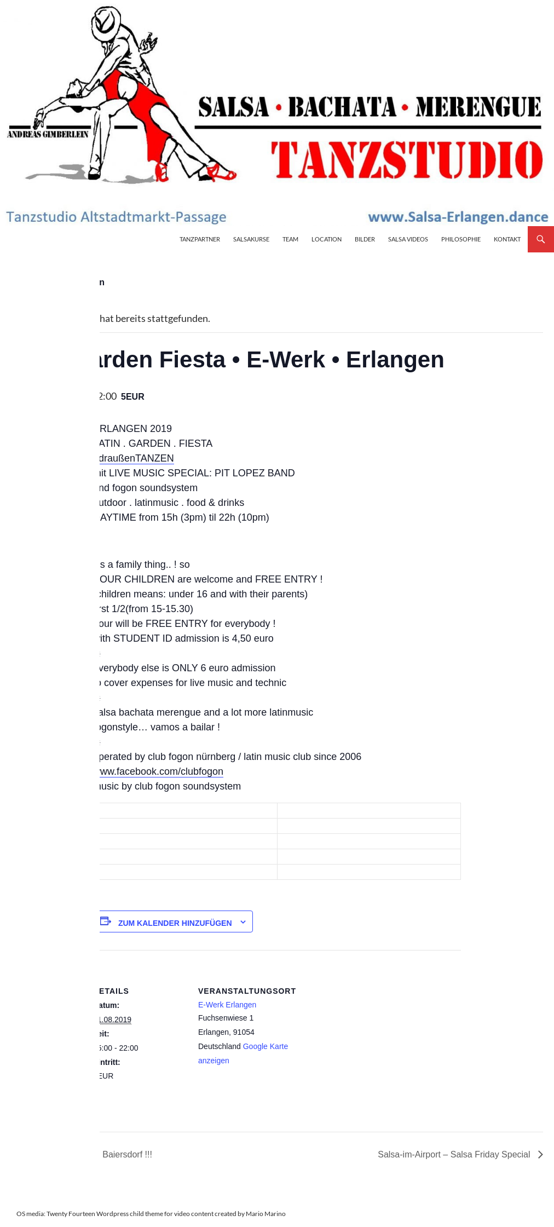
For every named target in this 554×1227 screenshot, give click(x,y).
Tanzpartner (200, 239)
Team (290, 239)
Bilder (365, 239)
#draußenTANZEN (133, 458)
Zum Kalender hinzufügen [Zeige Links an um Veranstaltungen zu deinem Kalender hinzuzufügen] (175, 923)
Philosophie (461, 239)
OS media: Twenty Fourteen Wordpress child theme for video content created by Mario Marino (151, 1213)
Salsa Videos (408, 239)
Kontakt (507, 239)
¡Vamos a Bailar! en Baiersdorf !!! (86, 1154)
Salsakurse (251, 239)
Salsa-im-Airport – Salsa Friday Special (455, 1154)
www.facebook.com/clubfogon (158, 771)
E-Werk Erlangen (227, 1004)
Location (326, 239)
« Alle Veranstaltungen (58, 282)
